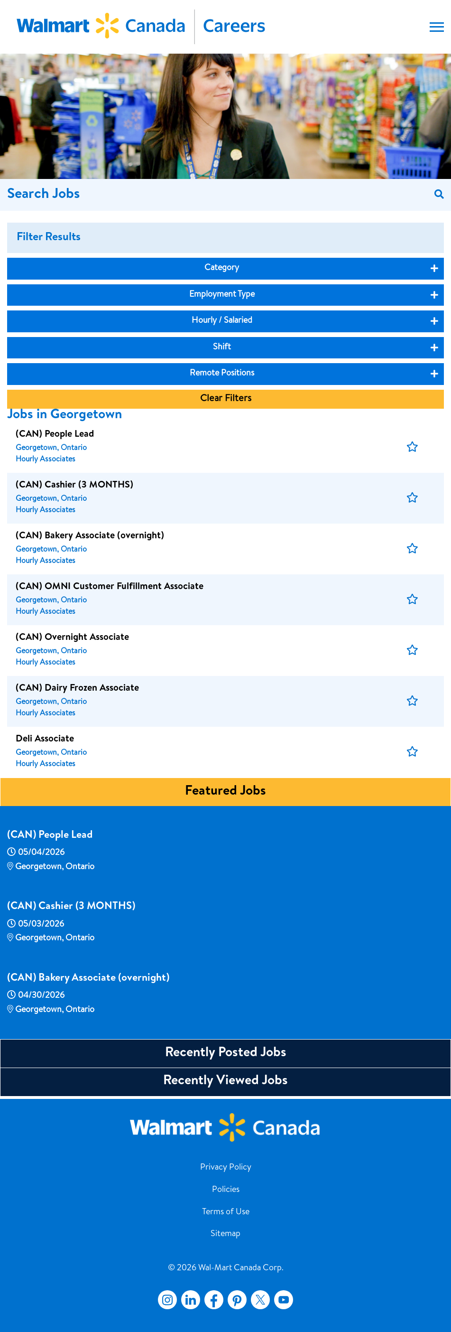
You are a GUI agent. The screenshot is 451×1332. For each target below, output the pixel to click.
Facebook (212, 1299)
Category (221, 268)
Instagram (167, 1299)
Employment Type (222, 295)
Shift (222, 347)
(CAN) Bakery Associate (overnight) (88, 979)
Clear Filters (225, 399)
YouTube (283, 1299)
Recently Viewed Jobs (225, 1081)
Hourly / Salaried (222, 321)
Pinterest (237, 1299)
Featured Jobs (225, 791)
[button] (412, 447)
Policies (225, 1190)
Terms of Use (225, 1212)
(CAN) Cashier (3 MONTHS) (71, 907)
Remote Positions (222, 373)
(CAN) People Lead (49, 836)
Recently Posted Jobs (225, 1053)
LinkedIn (190, 1299)
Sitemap (225, 1234)
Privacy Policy (225, 1167)
